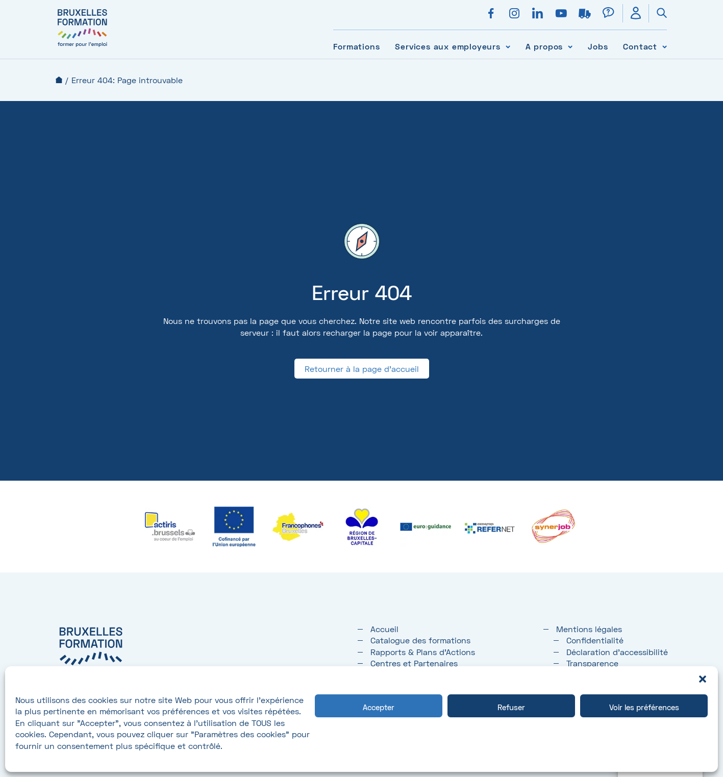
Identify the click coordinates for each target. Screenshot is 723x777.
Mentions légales (589, 629)
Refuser (511, 707)
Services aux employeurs (447, 46)
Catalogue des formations (420, 640)
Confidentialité (595, 640)
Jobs (598, 46)
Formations (356, 46)
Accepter (378, 707)
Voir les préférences (644, 707)
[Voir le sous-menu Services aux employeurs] (508, 46)
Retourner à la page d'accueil (362, 368)
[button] (702, 679)
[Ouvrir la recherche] (658, 13)
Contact (640, 46)
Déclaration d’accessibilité (617, 652)
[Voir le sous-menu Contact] (664, 46)
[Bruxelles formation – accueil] (82, 47)
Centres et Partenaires (414, 663)
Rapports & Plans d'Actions (422, 652)
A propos (544, 46)
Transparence (592, 663)
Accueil (59, 80)
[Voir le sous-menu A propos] (570, 46)
